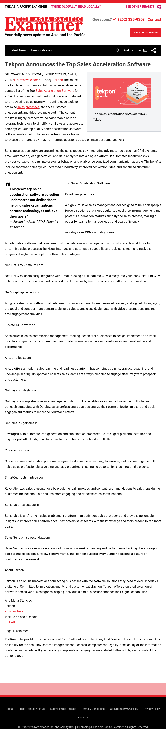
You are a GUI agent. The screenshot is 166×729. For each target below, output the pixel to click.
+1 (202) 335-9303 (129, 19)
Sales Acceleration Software (55, 91)
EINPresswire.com (26, 80)
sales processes (28, 107)
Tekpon (58, 80)
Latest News (18, 50)
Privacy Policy (152, 708)
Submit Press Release (63, 708)
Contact (154, 19)
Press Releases (41, 50)
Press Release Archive (31, 708)
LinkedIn (11, 622)
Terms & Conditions (93, 708)
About (9, 708)
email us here (14, 611)
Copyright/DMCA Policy (124, 708)
